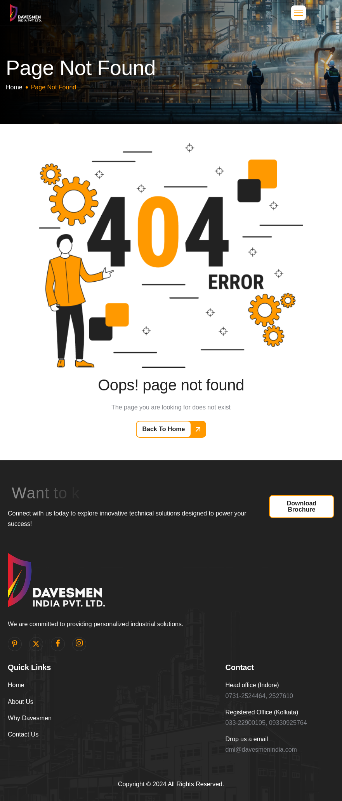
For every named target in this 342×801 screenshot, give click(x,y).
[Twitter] (36, 644)
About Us (20, 701)
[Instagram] (79, 644)
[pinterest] (15, 644)
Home (16, 685)
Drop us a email (247, 739)
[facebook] (58, 644)
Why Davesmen (30, 718)
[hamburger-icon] (298, 12)
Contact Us (23, 734)
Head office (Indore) (252, 685)
